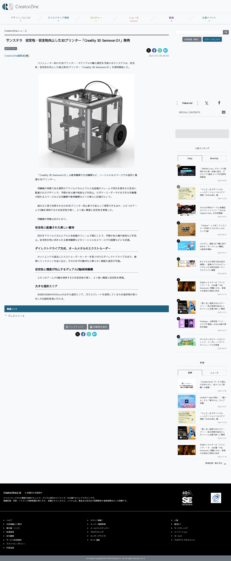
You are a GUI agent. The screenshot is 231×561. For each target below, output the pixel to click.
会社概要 (10, 536)
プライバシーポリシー (15, 543)
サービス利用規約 (14, 540)
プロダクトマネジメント (184, 540)
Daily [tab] (190, 158)
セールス (178, 536)
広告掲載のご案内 (14, 524)
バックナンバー (75, 326)
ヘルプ (9, 520)
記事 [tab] (190, 372)
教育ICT (177, 524)
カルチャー (96, 17)
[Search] (199, 32)
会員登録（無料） (192, 39)
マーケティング (181, 528)
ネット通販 (95, 540)
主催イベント (209, 17)
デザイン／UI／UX (20, 17)
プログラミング (97, 532)
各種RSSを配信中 (33, 492)
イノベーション (181, 532)
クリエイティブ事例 (58, 17)
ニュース (133, 17)
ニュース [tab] (214, 372)
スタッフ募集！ (97, 520)
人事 (176, 520)
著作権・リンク (13, 528)
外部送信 (10, 547)
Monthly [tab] (214, 158)
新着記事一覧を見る (214, 463)
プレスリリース (16, 315)
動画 (171, 17)
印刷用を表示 (98, 326)
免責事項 (10, 532)
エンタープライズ (98, 536)
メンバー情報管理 (98, 524)
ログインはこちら (212, 39)
